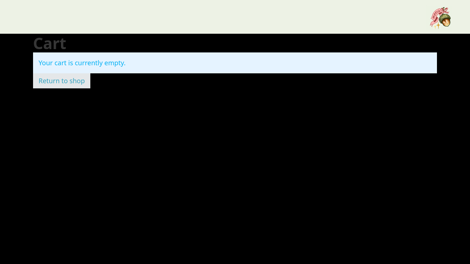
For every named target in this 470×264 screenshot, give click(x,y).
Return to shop (62, 80)
